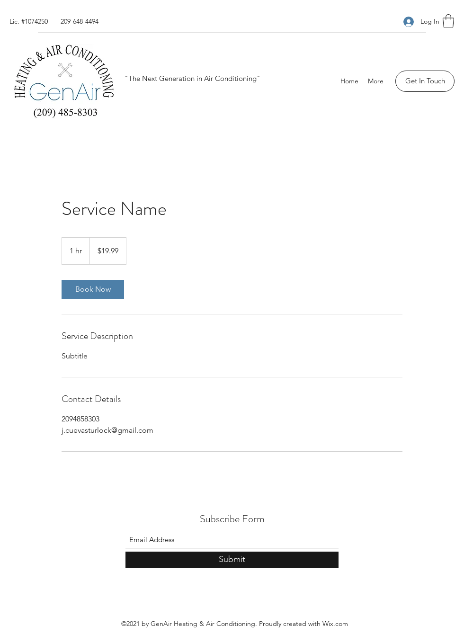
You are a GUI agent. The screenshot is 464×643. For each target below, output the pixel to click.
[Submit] (232, 560)
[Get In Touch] (425, 81)
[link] (93, 289)
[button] (448, 21)
